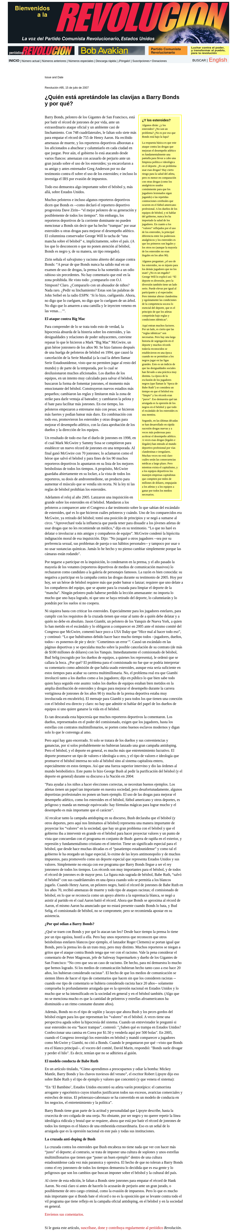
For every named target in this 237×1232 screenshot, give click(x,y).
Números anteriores (54, 61)
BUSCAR (199, 60)
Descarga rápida (106, 61)
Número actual (31, 61)
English (218, 60)
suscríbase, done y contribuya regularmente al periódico (122, 1228)
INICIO (14, 60)
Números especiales (81, 61)
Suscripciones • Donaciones (149, 61)
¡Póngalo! (124, 61)
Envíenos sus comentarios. (64, 1214)
